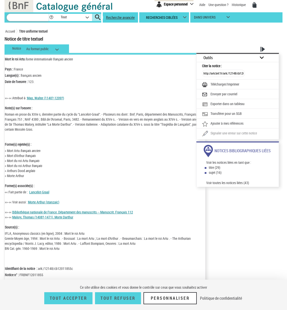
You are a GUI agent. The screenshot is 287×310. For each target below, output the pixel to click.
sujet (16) (215, 172)
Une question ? (218, 4)
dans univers (205, 18)
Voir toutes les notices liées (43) (227, 182)
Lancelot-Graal (39, 192)
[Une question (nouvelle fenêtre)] (229, 134)
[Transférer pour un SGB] (222, 114)
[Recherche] (28, 17)
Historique (239, 4)
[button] (51, 17)
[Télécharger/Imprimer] (220, 85)
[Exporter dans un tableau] (223, 104)
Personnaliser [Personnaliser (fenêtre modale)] (170, 298)
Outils (208, 57)
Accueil (10, 31)
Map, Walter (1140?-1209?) (45, 98)
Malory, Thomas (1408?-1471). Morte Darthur (42, 217)
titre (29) (214, 167)
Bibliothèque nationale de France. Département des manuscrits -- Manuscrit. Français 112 (72, 212)
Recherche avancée (120, 17)
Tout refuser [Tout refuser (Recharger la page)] (117, 298)
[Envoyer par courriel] (219, 95)
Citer (212, 65)
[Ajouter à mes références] (223, 124)
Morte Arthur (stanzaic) (43, 202)
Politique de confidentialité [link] (221, 298)
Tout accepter (68, 298)
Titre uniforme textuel (33, 31)
